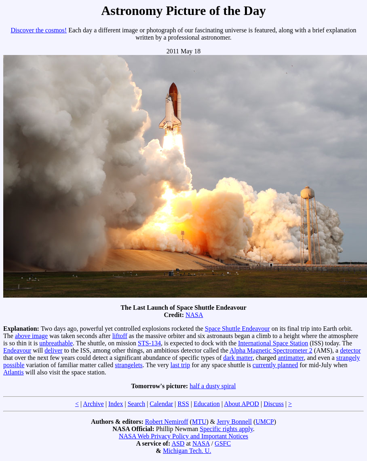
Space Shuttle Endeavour (237, 328)
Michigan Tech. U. (187, 450)
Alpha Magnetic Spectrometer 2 (271, 350)
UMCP (264, 421)
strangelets (128, 365)
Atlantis (13, 372)
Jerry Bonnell (234, 421)
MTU (199, 421)
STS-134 (149, 343)
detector (350, 350)
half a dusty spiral (213, 386)
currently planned (275, 365)
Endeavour (17, 350)
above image (31, 335)
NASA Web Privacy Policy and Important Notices (183, 436)
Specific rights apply (226, 428)
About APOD (241, 403)
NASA (194, 314)
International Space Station (273, 343)
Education (207, 403)
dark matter (238, 357)
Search (137, 403)
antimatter (291, 357)
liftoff (119, 335)
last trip (180, 365)
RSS (183, 403)
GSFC (223, 443)
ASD (177, 443)
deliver (53, 350)
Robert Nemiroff (166, 421)
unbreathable (56, 343)
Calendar (161, 403)
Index (115, 403)
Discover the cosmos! (39, 30)
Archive (93, 403)
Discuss (274, 403)
